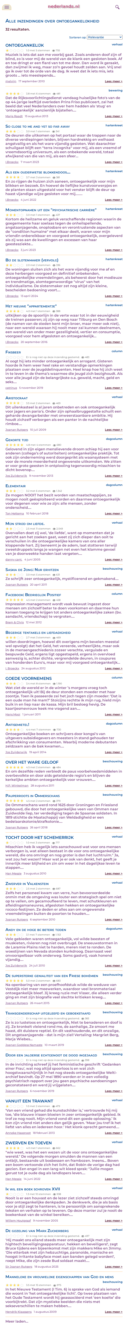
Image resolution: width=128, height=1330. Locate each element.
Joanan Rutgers (16, 429)
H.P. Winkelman (17, 785)
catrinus (11, 387)
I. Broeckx (12, 668)
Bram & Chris (14, 622)
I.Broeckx (12, 162)
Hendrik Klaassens (18, 1311)
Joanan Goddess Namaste (23, 1045)
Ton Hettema (14, 513)
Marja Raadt (14, 116)
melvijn (10, 81)
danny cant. (13, 559)
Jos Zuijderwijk (16, 475)
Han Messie (13, 873)
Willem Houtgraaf (18, 1220)
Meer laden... (16, 1321)
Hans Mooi (12, 714)
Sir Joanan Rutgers (18, 1266)
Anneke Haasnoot (18, 1133)
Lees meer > (114, 81)
